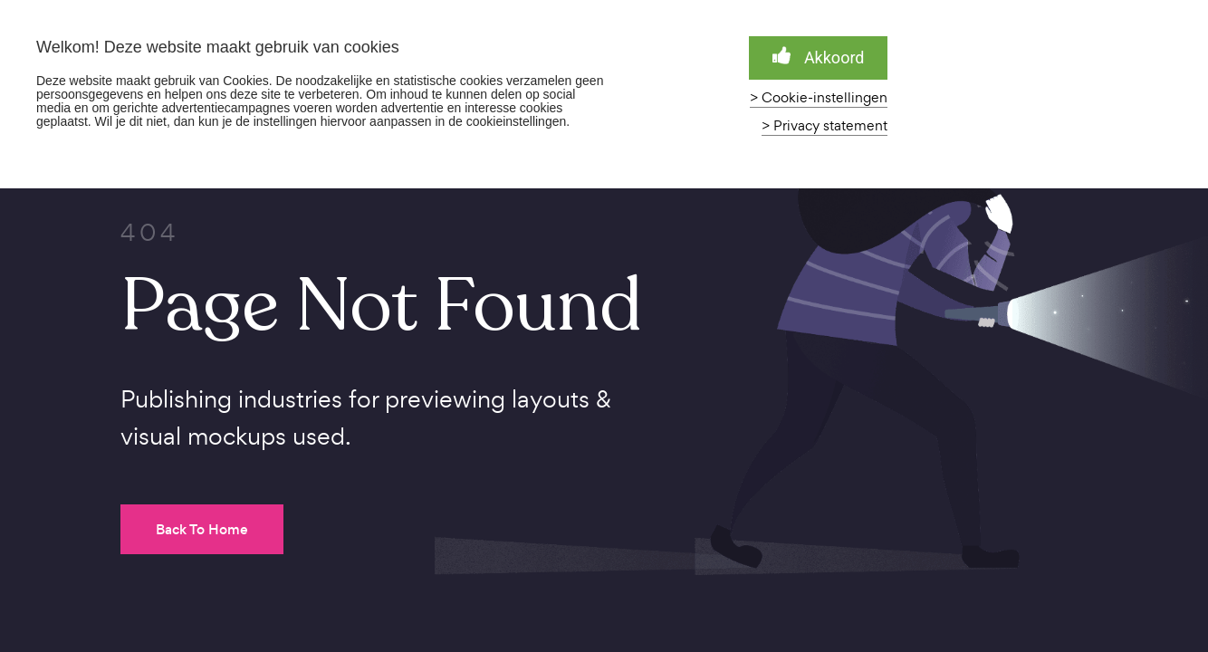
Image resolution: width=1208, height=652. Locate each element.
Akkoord (818, 56)
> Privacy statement (824, 126)
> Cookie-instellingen (818, 98)
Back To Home (202, 529)
